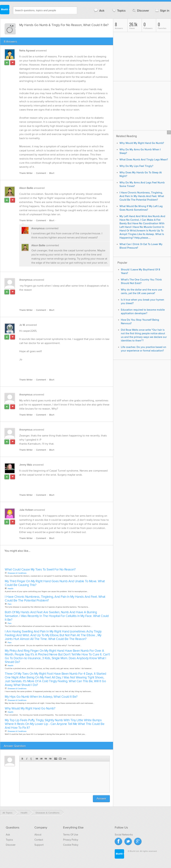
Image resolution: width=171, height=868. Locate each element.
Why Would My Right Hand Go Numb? (30, 708)
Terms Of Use (70, 834)
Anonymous (38, 228)
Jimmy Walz (25, 464)
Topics (118, 10)
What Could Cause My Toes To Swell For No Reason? (40, 570)
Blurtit (5, 10)
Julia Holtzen (26, 509)
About (37, 834)
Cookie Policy (70, 844)
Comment (41, 173)
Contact (38, 839)
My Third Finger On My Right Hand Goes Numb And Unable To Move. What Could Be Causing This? (55, 583)
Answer (101, 798)
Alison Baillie (26, 188)
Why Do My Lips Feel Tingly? (136, 166)
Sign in (161, 10)
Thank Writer (26, 173)
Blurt (51, 173)
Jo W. (22, 324)
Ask (99, 10)
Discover (140, 10)
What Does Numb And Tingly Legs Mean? (144, 159)
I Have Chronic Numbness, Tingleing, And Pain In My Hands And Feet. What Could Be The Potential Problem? (55, 599)
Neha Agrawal (27, 50)
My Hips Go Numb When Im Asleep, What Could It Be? (41, 697)
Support (38, 844)
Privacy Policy (70, 839)
